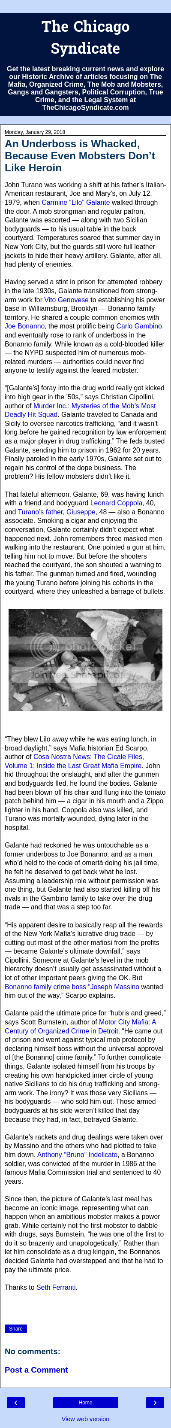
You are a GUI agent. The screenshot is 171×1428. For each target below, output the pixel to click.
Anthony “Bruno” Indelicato (77, 1154)
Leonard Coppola (116, 503)
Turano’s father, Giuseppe (57, 512)
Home (85, 1403)
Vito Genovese (66, 300)
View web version (86, 1419)
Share (16, 1329)
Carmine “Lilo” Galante (76, 202)
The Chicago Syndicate (85, 39)
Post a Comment (36, 1369)
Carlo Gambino (139, 326)
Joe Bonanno (25, 326)
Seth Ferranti (56, 1287)
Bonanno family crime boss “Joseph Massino (72, 986)
